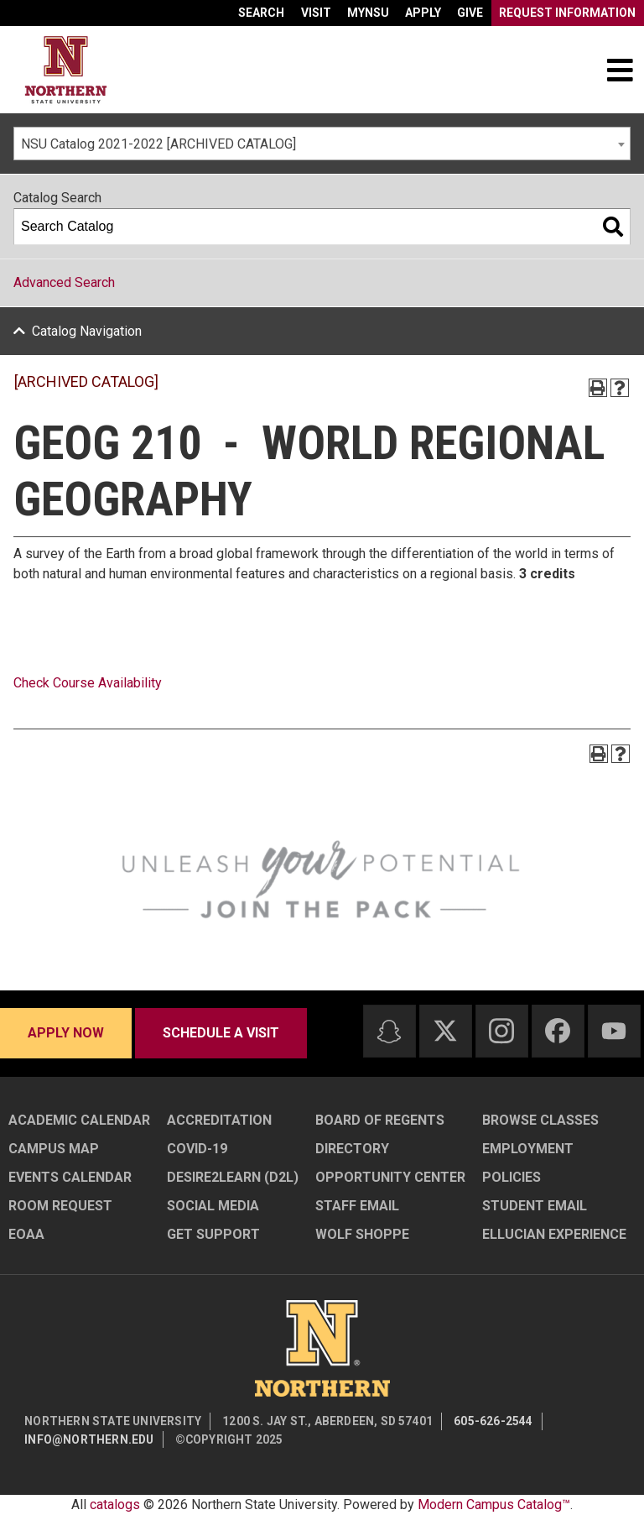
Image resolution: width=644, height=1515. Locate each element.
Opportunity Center (390, 1177)
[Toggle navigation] (619, 69)
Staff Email (357, 1206)
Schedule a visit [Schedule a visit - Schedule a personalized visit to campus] (221, 1033)
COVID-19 (197, 1149)
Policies (511, 1177)
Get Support (213, 1234)
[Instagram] (501, 1030)
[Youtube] (613, 1031)
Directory (352, 1149)
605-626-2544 (493, 1421)
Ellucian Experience (554, 1234)
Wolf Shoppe (362, 1234)
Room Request (60, 1206)
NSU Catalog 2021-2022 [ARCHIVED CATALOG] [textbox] (158, 144)
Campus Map (53, 1149)
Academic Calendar (79, 1120)
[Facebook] (557, 1030)
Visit (316, 12)
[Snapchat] (389, 1031)
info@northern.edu (88, 1439)
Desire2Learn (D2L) (233, 1177)
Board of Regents (379, 1120)
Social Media (213, 1206)
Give (470, 12)
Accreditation (219, 1120)
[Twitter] (445, 1030)
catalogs (115, 1504)
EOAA (26, 1234)
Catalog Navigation (87, 331)
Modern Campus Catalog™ (494, 1504)
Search (261, 12)
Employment (528, 1149)
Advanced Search (64, 282)
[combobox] (322, 143)
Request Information (567, 12)
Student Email (534, 1206)
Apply (423, 12)
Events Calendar (70, 1177)
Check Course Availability (87, 683)
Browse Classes (540, 1120)
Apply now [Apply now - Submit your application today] (66, 1033)
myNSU (368, 12)
